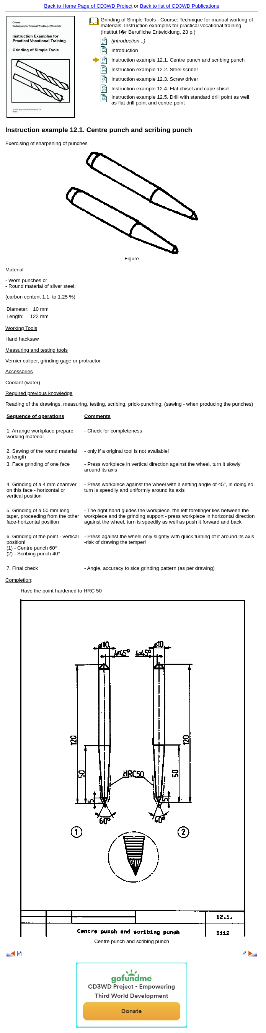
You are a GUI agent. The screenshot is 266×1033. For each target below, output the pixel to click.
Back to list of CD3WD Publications (179, 6)
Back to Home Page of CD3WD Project (88, 6)
